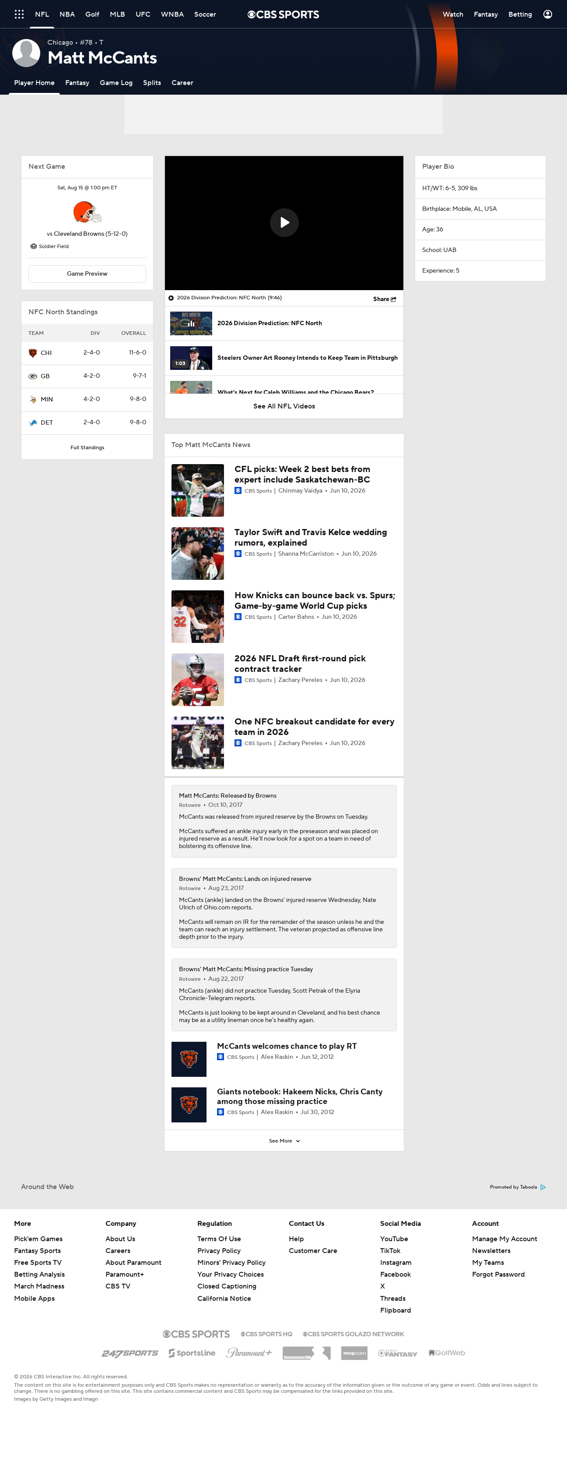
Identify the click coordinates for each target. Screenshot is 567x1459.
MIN (47, 400)
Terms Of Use (219, 1239)
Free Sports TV (38, 1262)
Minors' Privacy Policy (231, 1262)
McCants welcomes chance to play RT (287, 1046)
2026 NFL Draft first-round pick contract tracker (300, 664)
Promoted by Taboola (518, 1187)
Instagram (396, 1262)
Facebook (395, 1274)
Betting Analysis (39, 1274)
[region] (284, 223)
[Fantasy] (77, 83)
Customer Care (313, 1250)
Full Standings (87, 447)
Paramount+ (124, 1274)
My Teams (488, 1262)
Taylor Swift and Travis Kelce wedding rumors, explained (310, 538)
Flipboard (395, 1310)
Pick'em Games (38, 1239)
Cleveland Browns (79, 234)
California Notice (224, 1298)
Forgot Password (498, 1274)
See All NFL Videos (284, 406)
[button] (284, 222)
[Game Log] (116, 83)
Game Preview (87, 274)
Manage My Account (504, 1239)
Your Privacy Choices (230, 1274)
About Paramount (133, 1262)
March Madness (39, 1286)
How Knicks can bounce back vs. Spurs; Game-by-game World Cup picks (314, 601)
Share (381, 299)
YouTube (394, 1239)
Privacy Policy (219, 1250)
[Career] (182, 83)
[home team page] (88, 212)
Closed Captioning (226, 1286)
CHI (46, 353)
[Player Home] (34, 83)
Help (296, 1239)
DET (47, 423)
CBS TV (117, 1286)
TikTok (390, 1250)
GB (45, 376)
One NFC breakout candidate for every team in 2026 (314, 727)
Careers (117, 1250)
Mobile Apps (34, 1298)
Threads (393, 1298)
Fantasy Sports (37, 1250)
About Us (120, 1239)
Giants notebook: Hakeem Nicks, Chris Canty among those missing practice (300, 1097)
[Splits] (152, 83)
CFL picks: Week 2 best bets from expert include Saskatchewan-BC (302, 475)
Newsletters (491, 1250)
